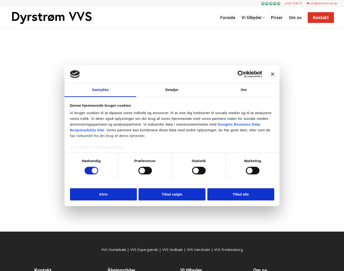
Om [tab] (244, 90)
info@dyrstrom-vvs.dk (322, 3)
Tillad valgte (172, 194)
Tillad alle (240, 194)
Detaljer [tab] (172, 90)
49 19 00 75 (293, 3)
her (122, 147)
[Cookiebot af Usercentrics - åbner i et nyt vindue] (241, 74)
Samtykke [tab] (100, 90)
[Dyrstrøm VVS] (52, 17)
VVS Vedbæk (172, 249)
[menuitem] (271, 4)
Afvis (103, 194)
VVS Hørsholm (198, 249)
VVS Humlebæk (113, 249)
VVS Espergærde (144, 249)
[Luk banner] (272, 74)
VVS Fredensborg (228, 249)
